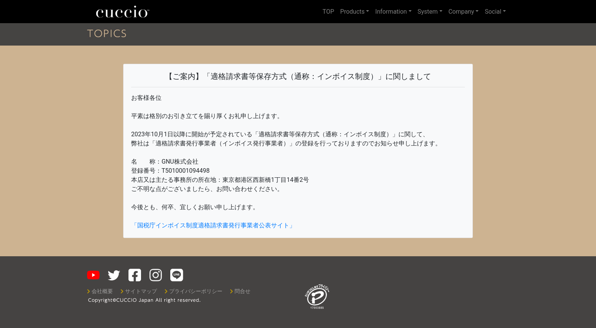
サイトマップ (138, 291)
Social (493, 11)
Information (391, 11)
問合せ (240, 291)
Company (461, 11)
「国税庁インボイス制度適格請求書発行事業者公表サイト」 (213, 225)
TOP (328, 11)
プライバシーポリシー (193, 291)
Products (352, 11)
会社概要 (100, 291)
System (428, 11)
